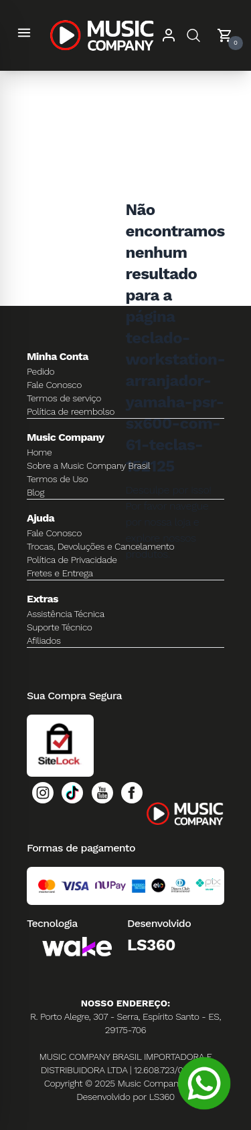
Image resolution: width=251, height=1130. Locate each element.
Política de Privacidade (72, 559)
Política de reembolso (70, 411)
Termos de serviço (64, 398)
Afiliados (44, 640)
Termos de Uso (57, 479)
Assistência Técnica (65, 613)
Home (39, 452)
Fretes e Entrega (60, 573)
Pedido (40, 371)
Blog (35, 492)
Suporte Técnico (59, 627)
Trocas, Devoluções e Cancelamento (100, 546)
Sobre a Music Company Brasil (88, 465)
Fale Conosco (54, 384)
